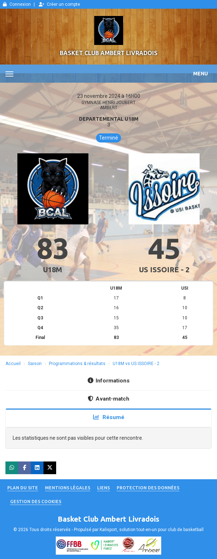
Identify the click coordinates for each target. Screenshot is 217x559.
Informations (109, 380)
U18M (52, 269)
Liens (103, 487)
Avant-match (108, 399)
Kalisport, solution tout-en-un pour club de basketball (152, 529)
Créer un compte (59, 4)
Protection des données (148, 487)
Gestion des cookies (35, 501)
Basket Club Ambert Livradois (109, 53)
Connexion (17, 4)
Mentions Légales (67, 487)
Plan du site (22, 487)
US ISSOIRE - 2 (164, 269)
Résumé (108, 417)
